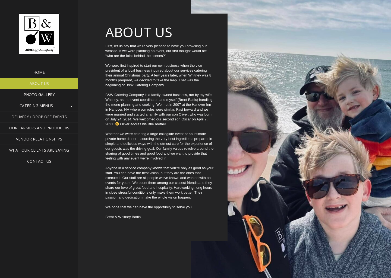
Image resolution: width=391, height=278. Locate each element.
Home (39, 72)
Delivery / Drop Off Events (39, 116)
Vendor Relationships (39, 139)
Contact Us (39, 161)
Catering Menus (39, 106)
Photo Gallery (39, 94)
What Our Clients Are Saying (39, 150)
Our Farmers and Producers (39, 127)
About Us (39, 83)
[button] (39, 105)
